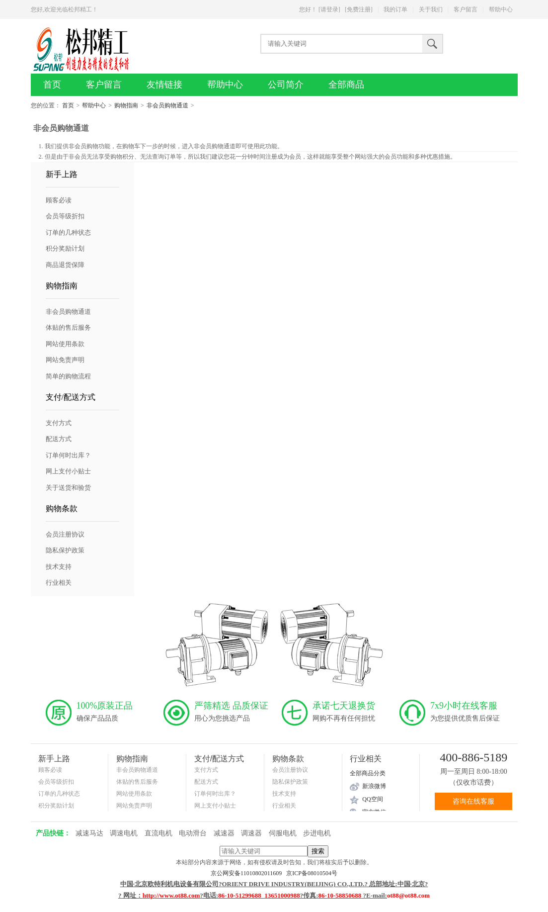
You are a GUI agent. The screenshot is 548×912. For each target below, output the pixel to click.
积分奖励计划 (65, 248)
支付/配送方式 (70, 397)
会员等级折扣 (65, 216)
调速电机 (124, 833)
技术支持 (59, 566)
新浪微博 (374, 786)
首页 (52, 85)
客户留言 (465, 9)
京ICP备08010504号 (311, 873)
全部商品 (346, 85)
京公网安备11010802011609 (248, 873)
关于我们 (431, 9)
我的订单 (395, 9)
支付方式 (59, 423)
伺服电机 (283, 833)
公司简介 (286, 85)
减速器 (224, 833)
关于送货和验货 (68, 487)
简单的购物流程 (68, 376)
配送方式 (59, 439)
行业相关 (59, 582)
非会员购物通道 (167, 105)
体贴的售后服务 (68, 327)
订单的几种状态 (68, 232)
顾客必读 (59, 200)
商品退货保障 (65, 265)
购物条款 (62, 508)
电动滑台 (193, 833)
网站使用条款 (65, 344)
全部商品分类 (368, 773)
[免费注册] (359, 9)
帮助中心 (501, 9)
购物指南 (126, 105)
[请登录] (329, 9)
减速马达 (89, 833)
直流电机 (158, 833)
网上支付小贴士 (68, 471)
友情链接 (164, 85)
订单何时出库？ (68, 455)
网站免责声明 (65, 360)
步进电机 (317, 833)
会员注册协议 (65, 534)
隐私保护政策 (65, 550)
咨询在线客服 (473, 801)
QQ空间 (372, 799)
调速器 (251, 833)
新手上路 (62, 174)
